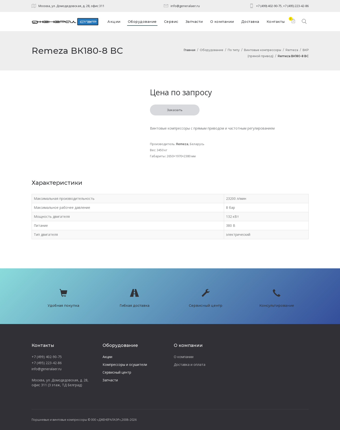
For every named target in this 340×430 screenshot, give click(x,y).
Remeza (292, 50)
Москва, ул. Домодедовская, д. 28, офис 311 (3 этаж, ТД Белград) (60, 382)
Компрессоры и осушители (125, 364)
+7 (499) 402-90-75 (269, 6)
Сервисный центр (117, 372)
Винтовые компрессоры (262, 50)
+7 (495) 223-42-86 (296, 6)
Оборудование (211, 50)
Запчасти (110, 380)
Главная (189, 50)
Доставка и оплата (189, 364)
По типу (234, 50)
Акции (107, 356)
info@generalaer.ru (185, 6)
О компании (183, 356)
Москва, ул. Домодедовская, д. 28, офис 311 (71, 6)
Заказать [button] (175, 110)
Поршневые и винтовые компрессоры (59, 420)
